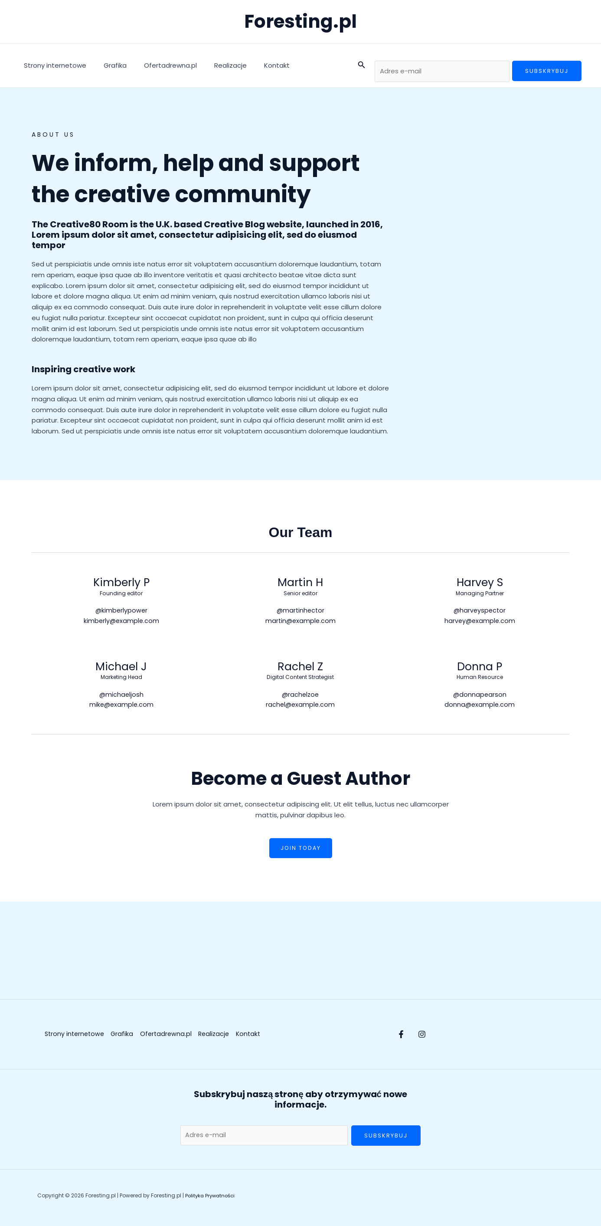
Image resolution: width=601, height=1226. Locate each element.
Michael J (121, 667)
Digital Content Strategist (300, 679)
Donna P (479, 667)
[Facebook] (401, 1037)
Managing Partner (479, 594)
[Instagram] (430, 1037)
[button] (362, 65)
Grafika (108, 65)
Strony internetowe (53, 65)
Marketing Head (121, 679)
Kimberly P (121, 582)
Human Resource (479, 679)
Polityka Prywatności (211, 1199)
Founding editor (121, 594)
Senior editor (300, 594)
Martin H (300, 582)
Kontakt (257, 65)
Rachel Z (300, 667)
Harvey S (480, 582)
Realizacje (215, 65)
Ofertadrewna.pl (159, 65)
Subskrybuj (546, 71)
